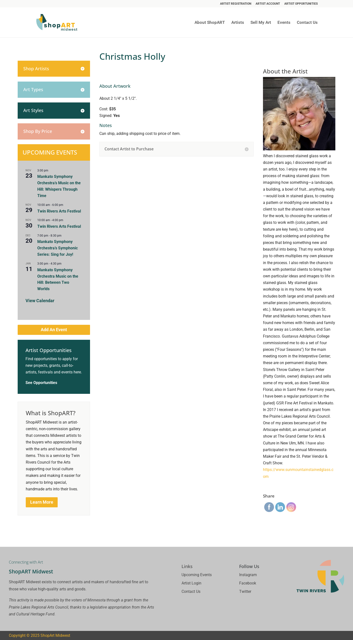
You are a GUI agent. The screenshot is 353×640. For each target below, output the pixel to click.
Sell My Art (260, 23)
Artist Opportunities (301, 3)
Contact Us (307, 23)
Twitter (245, 591)
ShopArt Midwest (55, 635)
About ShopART (210, 23)
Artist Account (268, 3)
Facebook (247, 583)
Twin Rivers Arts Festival (59, 211)
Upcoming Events (197, 574)
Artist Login (191, 583)
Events (283, 23)
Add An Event (54, 329)
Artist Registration (235, 3)
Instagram (248, 574)
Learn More (41, 502)
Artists (237, 23)
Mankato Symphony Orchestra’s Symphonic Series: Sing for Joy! (57, 248)
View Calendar (40, 300)
